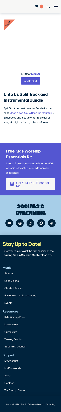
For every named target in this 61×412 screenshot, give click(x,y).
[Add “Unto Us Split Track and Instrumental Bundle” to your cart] (30, 81)
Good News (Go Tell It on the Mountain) (31, 112)
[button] (56, 6)
